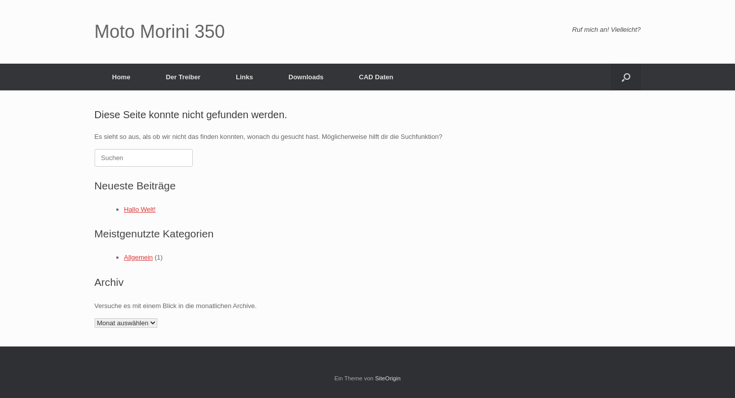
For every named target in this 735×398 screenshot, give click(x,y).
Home (121, 77)
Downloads (305, 77)
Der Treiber (183, 77)
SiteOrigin (388, 378)
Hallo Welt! (140, 209)
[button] (626, 77)
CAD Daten (376, 77)
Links (244, 77)
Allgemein (138, 257)
